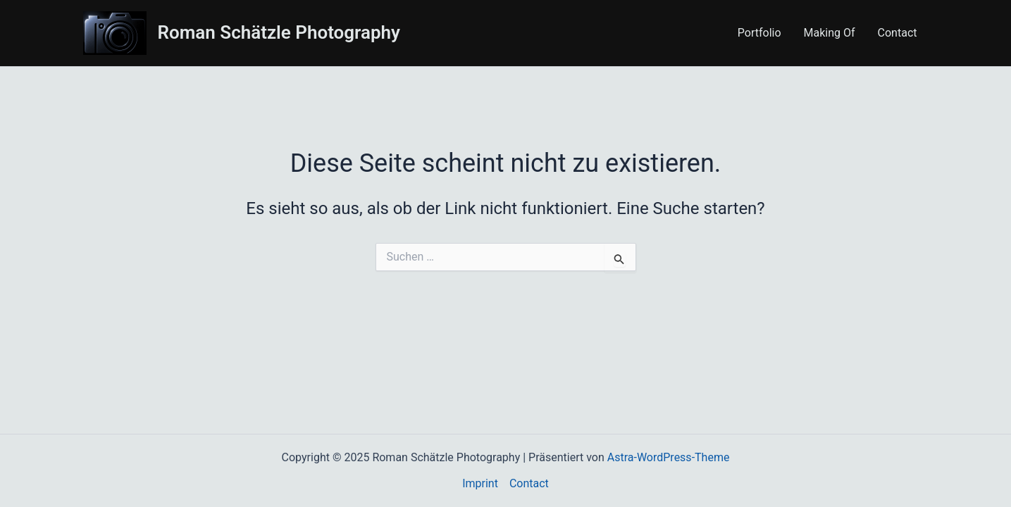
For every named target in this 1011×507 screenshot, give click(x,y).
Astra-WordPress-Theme (668, 457)
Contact (897, 32)
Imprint (480, 483)
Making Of (829, 32)
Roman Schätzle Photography (279, 32)
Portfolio (759, 32)
